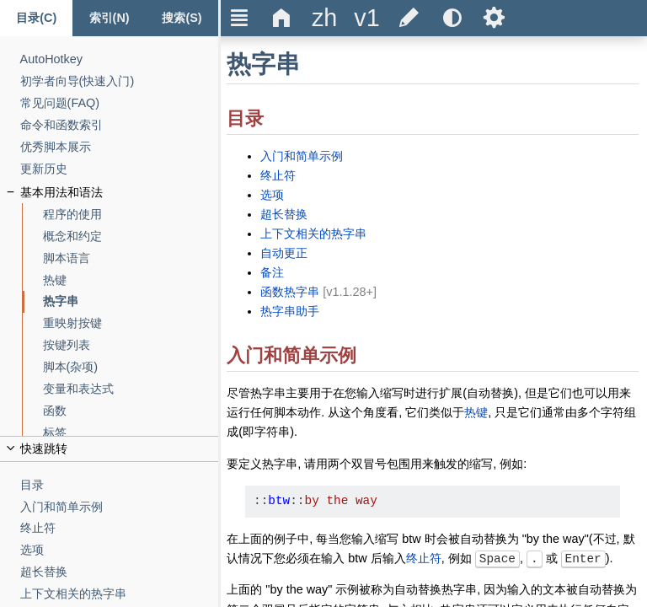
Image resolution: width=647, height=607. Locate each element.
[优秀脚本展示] (119, 147)
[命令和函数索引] (119, 125)
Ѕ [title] (494, 18)
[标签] (131, 433)
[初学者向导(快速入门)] (119, 81)
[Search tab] (182, 18)
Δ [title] (282, 18)
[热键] (131, 280)
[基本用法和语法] (119, 192)
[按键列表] (131, 345)
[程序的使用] (131, 214)
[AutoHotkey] (119, 59)
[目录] (119, 485)
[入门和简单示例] (119, 507)
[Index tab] (108, 18)
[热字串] (131, 301)
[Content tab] (36, 18)
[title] (324, 18)
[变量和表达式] (131, 389)
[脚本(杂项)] (131, 367)
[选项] (119, 550)
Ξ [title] (239, 18)
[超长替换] (119, 572)
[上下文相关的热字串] (119, 594)
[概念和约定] (131, 236)
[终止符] (119, 528)
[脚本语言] (131, 258)
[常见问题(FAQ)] (119, 103)
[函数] (131, 411)
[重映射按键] (131, 323)
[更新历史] (119, 169)
